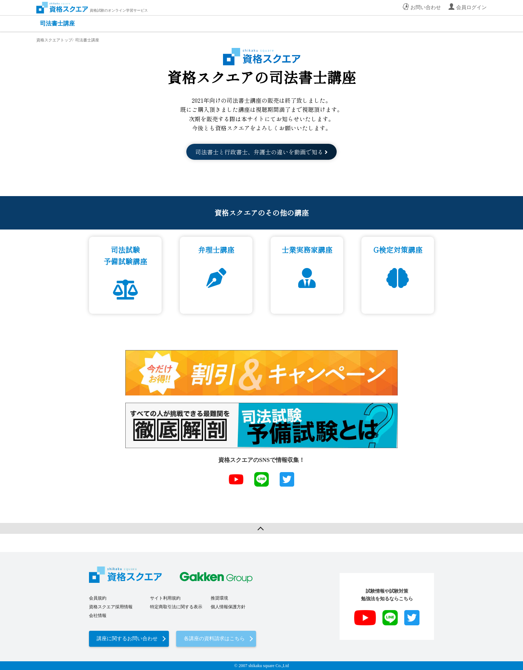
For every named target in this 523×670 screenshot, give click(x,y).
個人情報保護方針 (228, 606)
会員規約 (97, 598)
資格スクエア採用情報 (111, 606)
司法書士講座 (57, 23)
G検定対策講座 (397, 249)
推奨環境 (219, 598)
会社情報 (97, 615)
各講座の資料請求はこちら (214, 638)
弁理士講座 (216, 249)
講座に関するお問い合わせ (127, 638)
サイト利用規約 (165, 598)
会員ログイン (471, 7)
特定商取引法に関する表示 (176, 606)
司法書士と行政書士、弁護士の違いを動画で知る (261, 151)
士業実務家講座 (306, 249)
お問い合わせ (425, 7)
